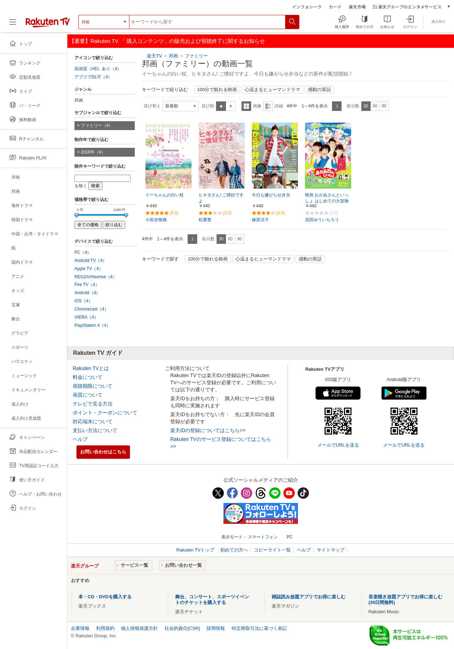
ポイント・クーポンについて (105, 412)
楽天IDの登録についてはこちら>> (207, 430)
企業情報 (80, 628)
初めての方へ (234, 550)
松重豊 (205, 219)
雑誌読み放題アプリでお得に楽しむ (308, 596)
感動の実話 (319, 89)
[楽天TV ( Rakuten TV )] (48, 22)
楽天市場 (357, 7)
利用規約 (105, 628)
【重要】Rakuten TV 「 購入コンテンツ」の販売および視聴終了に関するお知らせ (167, 41)
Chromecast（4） (91, 309)
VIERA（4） (86, 317)
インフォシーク (307, 7)
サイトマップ (330, 550)
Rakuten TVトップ (196, 550)
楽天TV (154, 55)
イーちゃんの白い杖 (164, 194)
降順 (231, 106)
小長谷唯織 (156, 219)
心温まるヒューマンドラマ (272, 89)
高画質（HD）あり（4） (97, 68)
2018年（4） (93, 152)
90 (384, 105)
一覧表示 (246, 106)
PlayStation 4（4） (92, 325)
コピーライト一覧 (272, 550)
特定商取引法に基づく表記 (259, 628)
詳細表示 (268, 106)
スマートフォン (263, 537)
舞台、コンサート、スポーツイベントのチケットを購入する (212, 599)
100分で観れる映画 (217, 89)
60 (374, 105)
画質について (88, 395)
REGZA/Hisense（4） (95, 276)
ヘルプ (80, 439)
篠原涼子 (260, 219)
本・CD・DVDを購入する (105, 596)
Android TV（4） (90, 260)
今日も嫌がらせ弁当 (271, 194)
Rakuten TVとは (91, 368)
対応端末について (92, 421)
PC (290, 537)
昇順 (221, 106)
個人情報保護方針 (139, 628)
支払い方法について (95, 430)
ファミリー (196, 55)
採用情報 (215, 628)
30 (365, 105)
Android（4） (87, 292)
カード (335, 7)
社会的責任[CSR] (182, 628)
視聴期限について (92, 386)
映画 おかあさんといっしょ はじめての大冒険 (327, 197)
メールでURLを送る (338, 445)
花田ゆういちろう (322, 219)
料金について (88, 377)
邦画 (173, 55)
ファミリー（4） (97, 125)
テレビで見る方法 (92, 404)
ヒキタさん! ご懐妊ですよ (221, 197)
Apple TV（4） (88, 268)
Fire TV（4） (86, 284)
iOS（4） (83, 300)
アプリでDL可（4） (93, 76)
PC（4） (83, 252)
